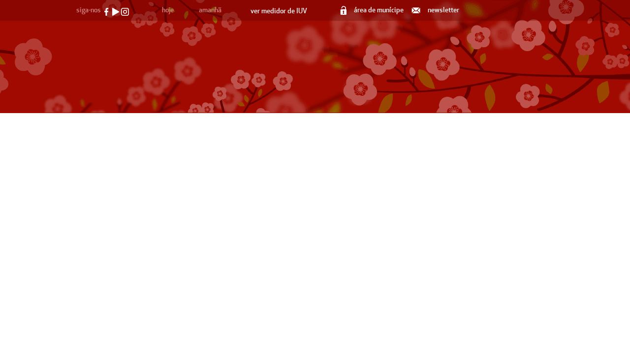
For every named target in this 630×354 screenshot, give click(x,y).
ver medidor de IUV (279, 11)
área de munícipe (372, 10)
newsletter (436, 10)
